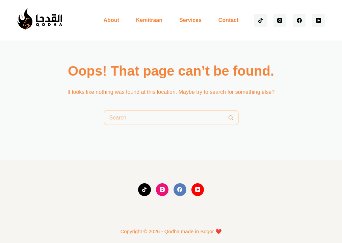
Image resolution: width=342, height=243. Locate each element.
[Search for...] (163, 117)
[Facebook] (299, 20)
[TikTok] (260, 20)
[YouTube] (318, 20)
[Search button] (231, 117)
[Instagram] (279, 20)
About (111, 20)
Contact (228, 20)
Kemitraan (149, 20)
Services (190, 20)
